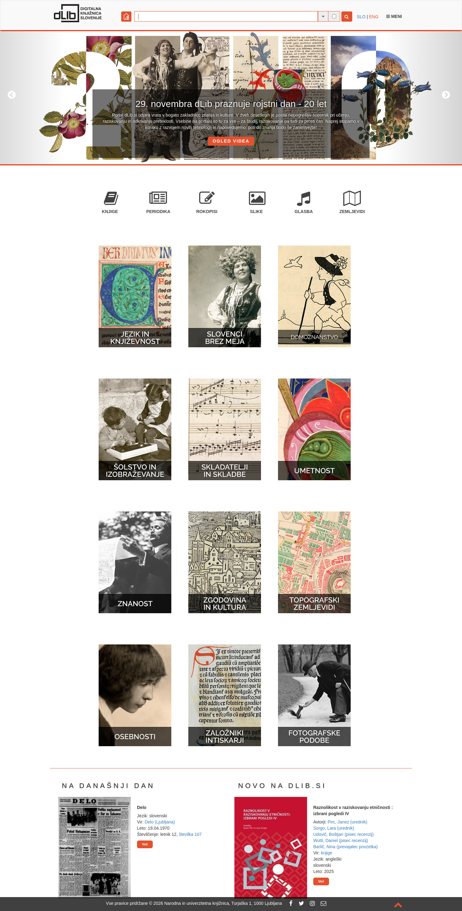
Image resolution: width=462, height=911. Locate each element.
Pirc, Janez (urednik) (347, 821)
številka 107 (190, 834)
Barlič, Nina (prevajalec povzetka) (345, 846)
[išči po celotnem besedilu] (334, 16)
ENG (373, 16)
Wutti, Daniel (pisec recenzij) (340, 840)
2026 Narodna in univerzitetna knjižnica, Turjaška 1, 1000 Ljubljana (217, 903)
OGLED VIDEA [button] (231, 141)
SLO (361, 16)
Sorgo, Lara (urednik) (333, 828)
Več (145, 844)
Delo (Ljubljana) (160, 821)
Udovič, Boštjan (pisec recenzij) (343, 834)
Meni (394, 16)
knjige (326, 852)
